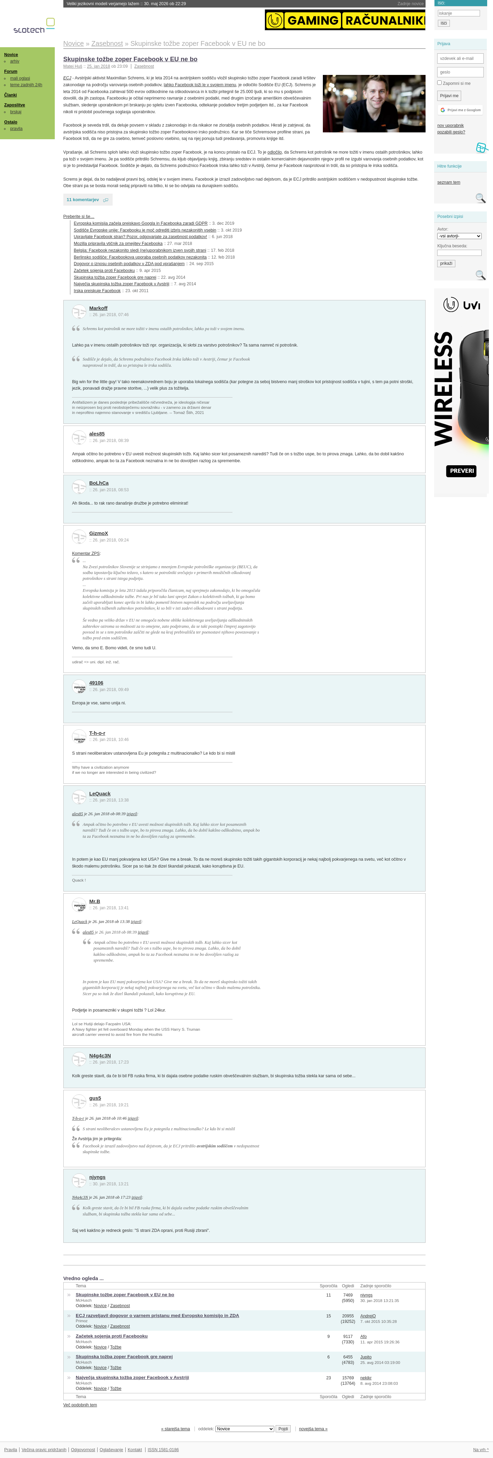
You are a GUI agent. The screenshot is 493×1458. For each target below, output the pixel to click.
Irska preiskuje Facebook (97, 290)
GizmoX (98, 533)
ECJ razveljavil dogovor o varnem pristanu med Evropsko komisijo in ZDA (157, 1315)
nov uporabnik (450, 125)
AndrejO (368, 1316)
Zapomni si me (453, 83)
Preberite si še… (78, 216)
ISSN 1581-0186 (163, 1449)
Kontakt (135, 1449)
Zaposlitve (14, 105)
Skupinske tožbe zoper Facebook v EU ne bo (130, 59)
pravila (16, 128)
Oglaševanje (111, 1449)
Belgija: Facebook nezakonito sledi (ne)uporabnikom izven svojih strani (140, 250)
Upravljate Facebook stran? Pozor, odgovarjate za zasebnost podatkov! (140, 236)
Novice (11, 54)
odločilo (274, 152)
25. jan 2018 (98, 66)
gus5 (95, 1098)
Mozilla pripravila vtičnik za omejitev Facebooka (118, 243)
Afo (364, 1336)
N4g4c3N (100, 1055)
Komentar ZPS (86, 553)
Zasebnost (144, 66)
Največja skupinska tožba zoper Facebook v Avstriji (121, 284)
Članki (10, 95)
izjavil (132, 813)
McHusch (83, 1300)
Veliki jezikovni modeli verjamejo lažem (126, 3)
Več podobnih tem (80, 1405)
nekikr (366, 1378)
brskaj (16, 111)
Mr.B (94, 901)
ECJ (67, 78)
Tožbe (116, 1347)
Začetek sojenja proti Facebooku (104, 270)
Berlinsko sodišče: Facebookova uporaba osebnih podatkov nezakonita (140, 257)
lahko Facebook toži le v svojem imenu (200, 84)
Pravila (10, 1449)
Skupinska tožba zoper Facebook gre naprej (115, 277)
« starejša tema (175, 1429)
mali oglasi (20, 78)
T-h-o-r (97, 733)
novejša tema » (313, 1429)
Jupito (366, 1357)
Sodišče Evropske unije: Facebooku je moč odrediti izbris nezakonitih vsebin (145, 230)
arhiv (15, 61)
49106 (96, 683)
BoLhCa (99, 483)
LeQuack (100, 793)
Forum (10, 71)
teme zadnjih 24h (26, 84)
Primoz (82, 1321)
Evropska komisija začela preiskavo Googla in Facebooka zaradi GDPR (141, 223)
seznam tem (448, 182)
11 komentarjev (83, 199)
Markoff (98, 308)
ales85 (97, 434)
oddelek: (236, 1429)
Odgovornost (83, 1449)
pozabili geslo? (451, 132)
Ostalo (10, 122)
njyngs (97, 1177)
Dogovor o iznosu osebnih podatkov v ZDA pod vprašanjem (129, 263)
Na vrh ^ (481, 1449)
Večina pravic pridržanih (44, 1449)
